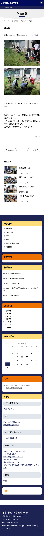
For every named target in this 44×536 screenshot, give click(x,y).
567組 (21, 385)
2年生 (12, 385)
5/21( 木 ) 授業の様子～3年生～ (13, 278)
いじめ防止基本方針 (10, 438)
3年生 (17, 385)
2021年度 (8, 324)
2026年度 (8, 311)
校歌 (5, 481)
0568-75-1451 (12, 519)
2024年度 (8, 316)
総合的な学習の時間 (12, 243)
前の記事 (11, 150)
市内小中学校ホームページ (13, 457)
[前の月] (6, 343)
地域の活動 (9, 232)
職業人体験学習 (11, 388)
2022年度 (8, 322)
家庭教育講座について (11, 425)
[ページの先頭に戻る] (41, 533)
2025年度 (8, 313)
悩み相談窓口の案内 (10, 459)
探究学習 (9, 247)
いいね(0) (37, 136)
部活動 (19, 388)
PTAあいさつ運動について (12, 422)
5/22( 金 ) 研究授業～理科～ (12, 273)
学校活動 (9, 229)
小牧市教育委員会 (9, 454)
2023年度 (8, 319)
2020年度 (8, 327)
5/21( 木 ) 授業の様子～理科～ (13, 283)
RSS (9, 491)
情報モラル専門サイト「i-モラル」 (14, 451)
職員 (7, 240)
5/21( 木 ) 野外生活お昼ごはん (13, 296)
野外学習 (27, 385)
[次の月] (37, 343)
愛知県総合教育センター (12, 462)
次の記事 (33, 150)
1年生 (8, 385)
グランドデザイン (9, 409)
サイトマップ (8, 528)
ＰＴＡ (7, 236)
